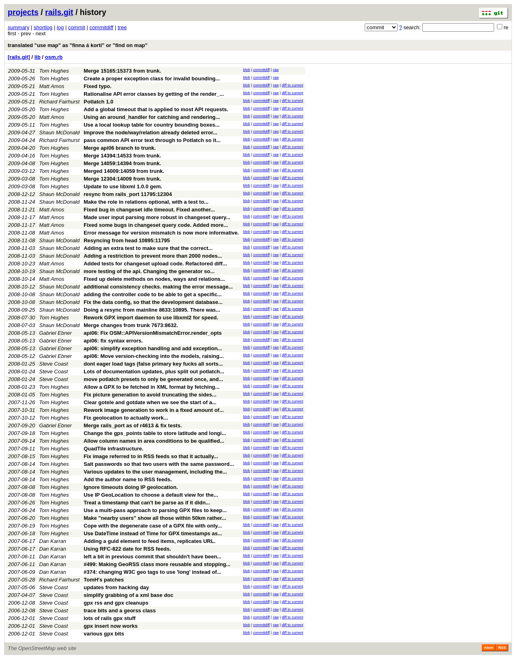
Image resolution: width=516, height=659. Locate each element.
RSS (502, 648)
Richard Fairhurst (59, 102)
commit (76, 27)
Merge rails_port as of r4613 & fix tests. (133, 425)
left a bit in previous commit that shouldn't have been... (152, 556)
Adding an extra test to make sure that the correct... (148, 248)
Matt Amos (51, 86)
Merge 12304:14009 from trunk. (122, 179)
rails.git (59, 12)
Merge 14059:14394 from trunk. (122, 163)
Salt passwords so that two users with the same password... (159, 464)
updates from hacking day (116, 587)
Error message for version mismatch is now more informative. (161, 233)
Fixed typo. (98, 86)
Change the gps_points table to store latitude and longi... (155, 433)
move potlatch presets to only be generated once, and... (153, 379)
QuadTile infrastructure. (113, 449)
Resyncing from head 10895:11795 (127, 240)
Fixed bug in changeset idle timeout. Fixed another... (149, 210)
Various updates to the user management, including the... (155, 472)
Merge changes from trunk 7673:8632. (131, 325)
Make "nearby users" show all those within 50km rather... (155, 518)
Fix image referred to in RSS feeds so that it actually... (151, 456)
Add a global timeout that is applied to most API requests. (156, 109)
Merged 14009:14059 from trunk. (124, 171)
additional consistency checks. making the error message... (158, 287)
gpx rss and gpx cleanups (116, 603)
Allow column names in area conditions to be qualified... (154, 441)
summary (18, 27)
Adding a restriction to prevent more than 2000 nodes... (153, 256)
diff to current (292, 85)
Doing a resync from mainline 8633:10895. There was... (152, 310)
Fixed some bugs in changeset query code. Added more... (156, 225)
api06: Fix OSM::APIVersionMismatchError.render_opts (152, 333)
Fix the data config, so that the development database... (153, 302)
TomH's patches (104, 580)
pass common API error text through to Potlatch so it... (152, 140)
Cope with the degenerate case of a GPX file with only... (153, 526)
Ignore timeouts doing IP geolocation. (131, 487)
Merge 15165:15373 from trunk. (122, 71)
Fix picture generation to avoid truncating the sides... (150, 395)
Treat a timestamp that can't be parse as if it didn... (147, 503)
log (60, 27)
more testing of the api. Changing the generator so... (149, 271)
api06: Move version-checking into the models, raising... (154, 356)
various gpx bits (104, 634)
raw (276, 70)
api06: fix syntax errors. (113, 341)
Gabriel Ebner (55, 333)
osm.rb (53, 57)
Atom (488, 648)
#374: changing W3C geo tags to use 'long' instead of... (152, 572)
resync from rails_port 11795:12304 (128, 194)
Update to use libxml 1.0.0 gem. (123, 186)
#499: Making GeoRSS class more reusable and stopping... (157, 564)
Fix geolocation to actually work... (126, 418)
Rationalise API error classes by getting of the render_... (154, 94)
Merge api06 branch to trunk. (120, 148)
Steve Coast (53, 364)
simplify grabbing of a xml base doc (128, 595)
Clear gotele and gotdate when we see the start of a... (150, 402)
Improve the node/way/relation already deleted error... (150, 132)
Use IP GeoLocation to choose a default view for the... (151, 495)
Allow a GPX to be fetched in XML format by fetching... (151, 387)
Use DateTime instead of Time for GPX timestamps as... (153, 533)
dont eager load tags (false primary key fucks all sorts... (153, 364)
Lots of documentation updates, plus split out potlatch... (154, 371)
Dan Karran (52, 541)
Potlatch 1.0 (98, 102)
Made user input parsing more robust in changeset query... (157, 217)
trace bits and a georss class (120, 610)
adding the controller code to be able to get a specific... (152, 294)
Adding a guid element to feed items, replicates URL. (149, 541)
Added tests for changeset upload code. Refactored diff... (155, 264)
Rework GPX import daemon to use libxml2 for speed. (151, 317)
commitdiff (101, 27)
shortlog (43, 27)
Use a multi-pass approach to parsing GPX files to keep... (155, 510)
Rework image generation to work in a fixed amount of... (154, 410)
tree (122, 27)
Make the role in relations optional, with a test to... (146, 202)
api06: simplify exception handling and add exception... (153, 348)
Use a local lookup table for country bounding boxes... (151, 125)
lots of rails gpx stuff (109, 618)
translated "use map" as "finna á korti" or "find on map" (78, 45)
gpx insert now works (111, 626)
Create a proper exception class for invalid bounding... (152, 78)
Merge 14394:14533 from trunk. (122, 156)
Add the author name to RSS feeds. (128, 479)
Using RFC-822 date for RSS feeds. (127, 549)
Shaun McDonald (59, 132)
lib (37, 57)
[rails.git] (19, 57)
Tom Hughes (54, 71)
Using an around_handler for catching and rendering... (152, 117)
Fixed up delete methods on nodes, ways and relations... (154, 279)
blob (246, 70)
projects (23, 12)
